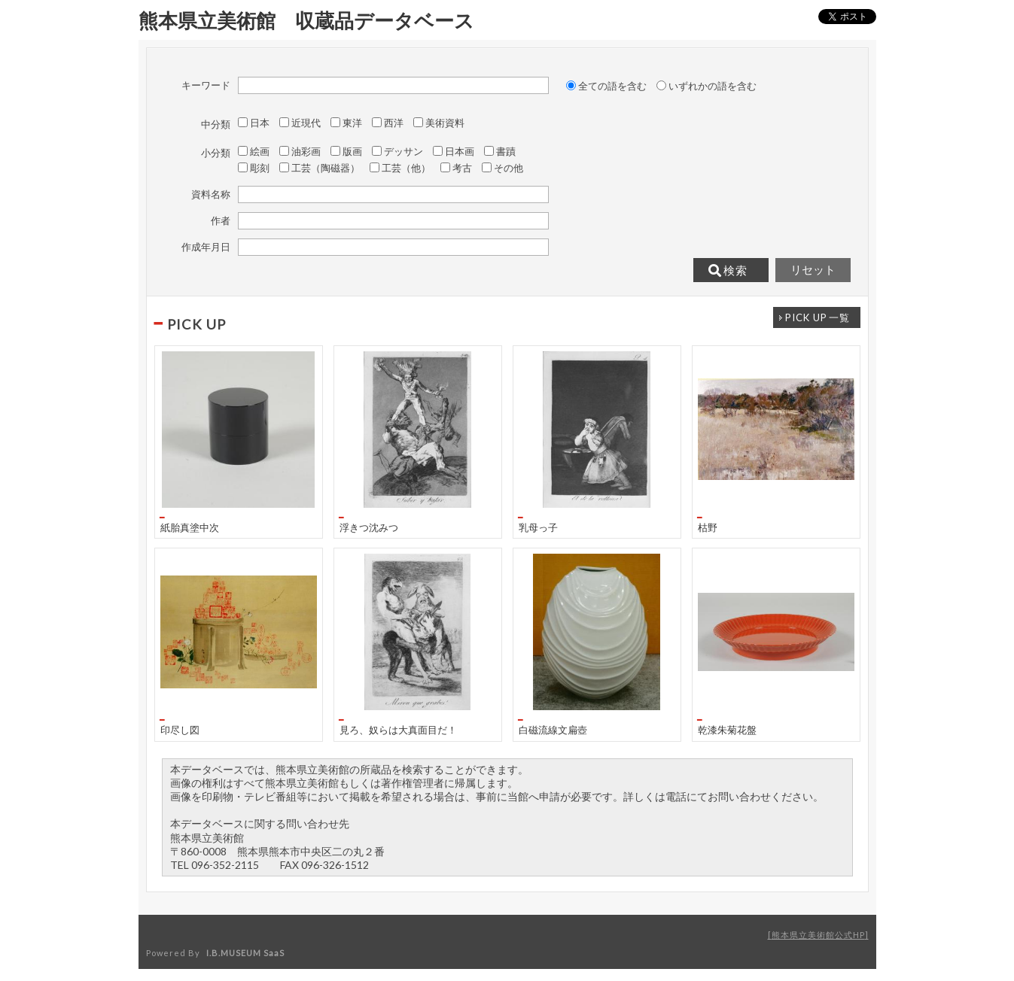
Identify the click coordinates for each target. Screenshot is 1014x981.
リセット (813, 270)
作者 (220, 220)
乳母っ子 (538, 527)
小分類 (215, 153)
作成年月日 (205, 246)
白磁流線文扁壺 (553, 729)
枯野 (707, 527)
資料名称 (210, 194)
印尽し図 (179, 729)
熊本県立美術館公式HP (818, 935)
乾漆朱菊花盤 (727, 729)
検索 (728, 271)
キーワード (205, 85)
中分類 (215, 124)
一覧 (817, 317)
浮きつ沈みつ (369, 527)
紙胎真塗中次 (189, 527)
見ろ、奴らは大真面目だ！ (398, 729)
